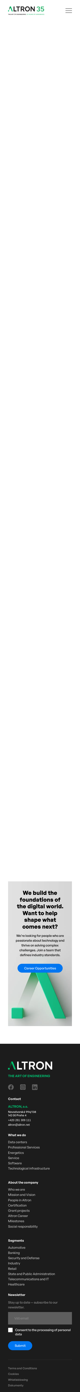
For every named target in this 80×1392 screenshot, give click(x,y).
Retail (12, 1269)
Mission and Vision (21, 1195)
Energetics (16, 1153)
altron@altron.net (19, 1124)
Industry (14, 1263)
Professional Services (24, 1147)
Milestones (16, 1221)
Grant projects (19, 1211)
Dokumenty (15, 1385)
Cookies (13, 1374)
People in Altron (19, 1200)
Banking (14, 1253)
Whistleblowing (18, 1379)
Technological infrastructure (29, 1168)
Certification (17, 1205)
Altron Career (18, 1216)
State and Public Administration (31, 1274)
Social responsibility (23, 1226)
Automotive (16, 1248)
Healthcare (16, 1284)
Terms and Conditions (22, 1368)
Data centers (17, 1142)
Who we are (16, 1189)
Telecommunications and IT (28, 1279)
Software (15, 1163)
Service (13, 1158)
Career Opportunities (40, 968)
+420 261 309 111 (19, 1120)
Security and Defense (23, 1258)
